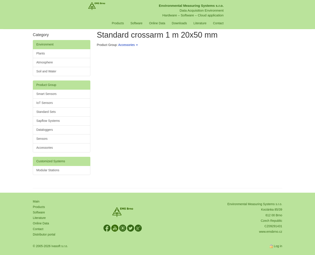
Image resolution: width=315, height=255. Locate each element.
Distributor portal (44, 234)
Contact (233, 23)
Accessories (44, 147)
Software (151, 23)
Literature (214, 23)
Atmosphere (44, 62)
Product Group (46, 85)
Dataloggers (44, 129)
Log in (278, 246)
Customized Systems (50, 161)
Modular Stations (47, 170)
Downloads (194, 23)
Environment (45, 44)
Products (133, 23)
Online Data (172, 23)
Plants (40, 53)
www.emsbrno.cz (270, 231)
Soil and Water (46, 71)
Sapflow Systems (48, 120)
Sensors (41, 138)
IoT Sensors (44, 103)
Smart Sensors (46, 94)
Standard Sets (46, 112)
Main (36, 201)
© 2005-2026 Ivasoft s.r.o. (50, 246)
